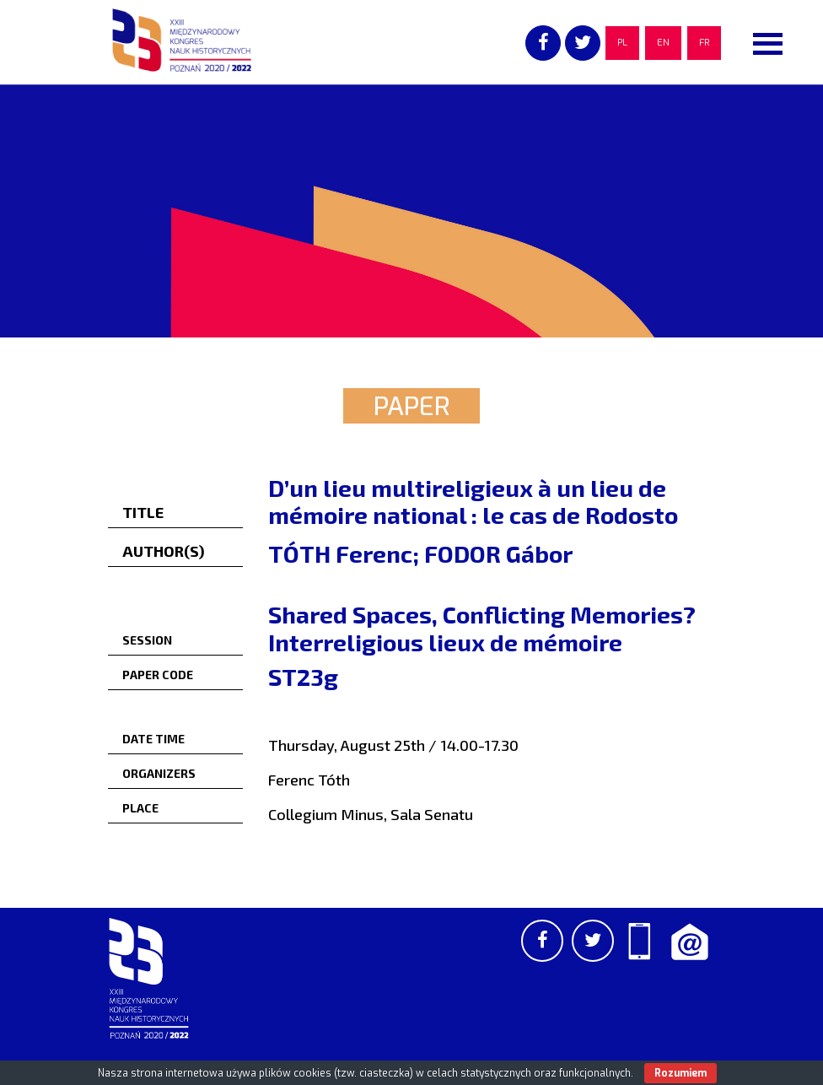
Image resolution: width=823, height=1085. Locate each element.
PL (622, 42)
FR (704, 42)
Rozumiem (680, 1073)
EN (663, 42)
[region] (411, 210)
